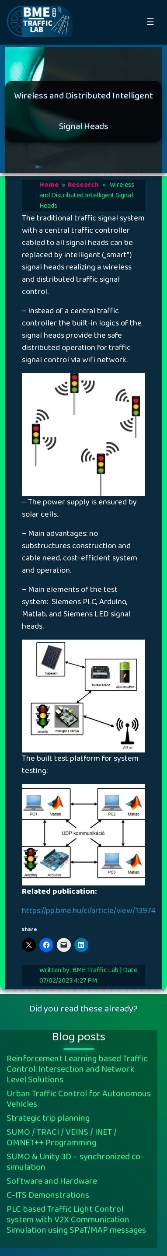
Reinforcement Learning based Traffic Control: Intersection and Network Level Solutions (77, 1069)
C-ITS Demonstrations (48, 1195)
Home (49, 184)
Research (83, 184)
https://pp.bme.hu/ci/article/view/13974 (89, 910)
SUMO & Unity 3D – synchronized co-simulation (75, 1162)
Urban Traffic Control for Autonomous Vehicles (79, 1099)
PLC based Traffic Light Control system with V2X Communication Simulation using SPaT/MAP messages (76, 1219)
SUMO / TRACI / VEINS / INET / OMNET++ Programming (62, 1137)
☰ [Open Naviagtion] (150, 22)
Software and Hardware (52, 1181)
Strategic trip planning (48, 1118)
